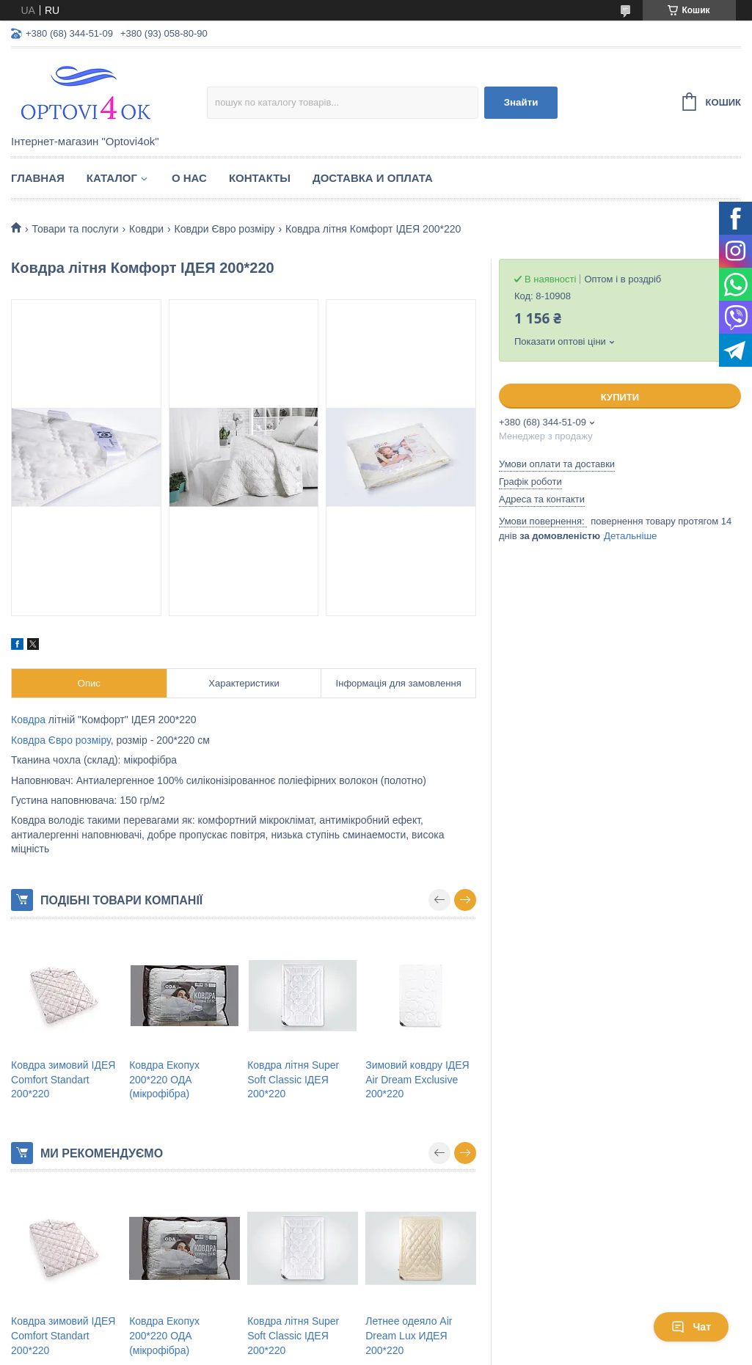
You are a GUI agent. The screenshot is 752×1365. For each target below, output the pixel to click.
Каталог (112, 177)
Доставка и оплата (373, 177)
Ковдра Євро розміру (61, 740)
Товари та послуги (75, 229)
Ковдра (28, 719)
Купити (620, 397)
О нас (189, 177)
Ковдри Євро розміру (225, 229)
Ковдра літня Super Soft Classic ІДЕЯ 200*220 (293, 1079)
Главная (38, 177)
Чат (691, 1326)
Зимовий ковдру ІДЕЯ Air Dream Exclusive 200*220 (417, 1079)
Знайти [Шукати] (521, 102)
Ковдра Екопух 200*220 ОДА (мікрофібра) (164, 1079)
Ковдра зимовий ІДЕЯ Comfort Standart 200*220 (63, 1079)
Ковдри (146, 229)
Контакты (260, 177)
